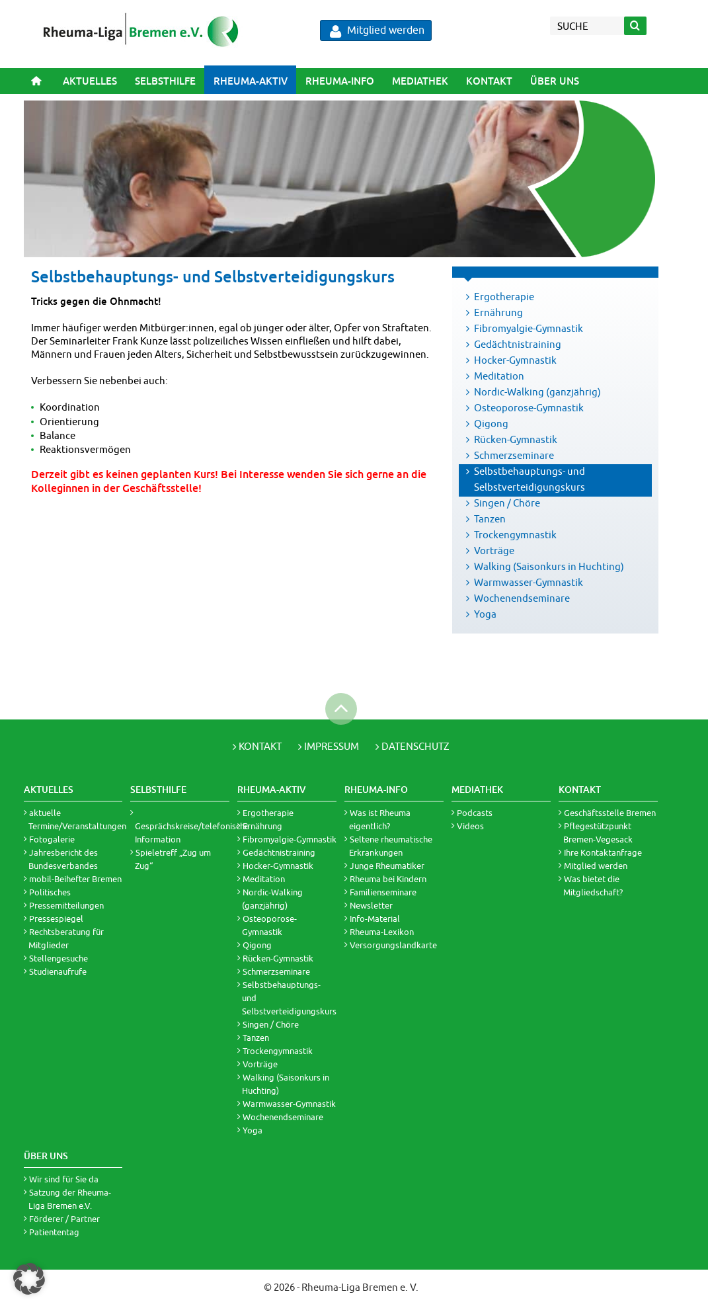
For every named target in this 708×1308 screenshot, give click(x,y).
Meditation (499, 376)
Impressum (331, 746)
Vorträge (494, 550)
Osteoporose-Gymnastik (529, 407)
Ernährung (498, 312)
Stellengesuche (58, 958)
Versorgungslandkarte (393, 945)
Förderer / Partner (64, 1218)
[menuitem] (90, 81)
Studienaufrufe (58, 971)
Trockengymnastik (515, 534)
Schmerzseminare (514, 455)
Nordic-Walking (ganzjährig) (537, 391)
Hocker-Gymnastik (515, 360)
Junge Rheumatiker (387, 865)
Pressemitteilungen (66, 905)
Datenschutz (415, 746)
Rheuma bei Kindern (388, 879)
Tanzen (490, 518)
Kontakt (489, 81)
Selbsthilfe (165, 81)
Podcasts (474, 812)
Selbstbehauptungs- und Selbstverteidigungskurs (529, 479)
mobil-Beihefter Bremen (75, 879)
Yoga (485, 614)
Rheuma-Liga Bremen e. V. (359, 1287)
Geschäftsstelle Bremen (610, 812)
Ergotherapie (504, 296)
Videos (470, 826)
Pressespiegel (56, 918)
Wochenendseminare (522, 598)
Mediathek (420, 81)
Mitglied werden (377, 31)
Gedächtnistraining (517, 344)
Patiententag (54, 1232)
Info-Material (375, 918)
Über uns (554, 81)
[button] (29, 1279)
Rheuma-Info (339, 81)
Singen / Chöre (507, 503)
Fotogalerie (52, 839)
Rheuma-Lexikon (382, 931)
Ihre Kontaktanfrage (603, 852)
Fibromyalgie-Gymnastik (528, 328)
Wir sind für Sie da (63, 1179)
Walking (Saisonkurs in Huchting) (549, 566)
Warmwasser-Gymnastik (528, 582)
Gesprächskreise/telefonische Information (192, 832)
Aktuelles (90, 81)
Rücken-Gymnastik (515, 439)
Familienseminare (383, 892)
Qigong (491, 423)
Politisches (50, 892)
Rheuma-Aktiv (251, 81)
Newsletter (371, 905)
